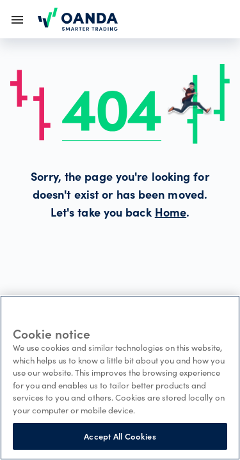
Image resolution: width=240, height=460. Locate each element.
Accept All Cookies (120, 436)
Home (170, 214)
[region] (120, 377)
